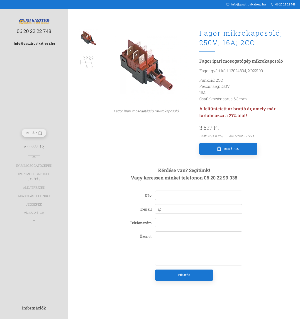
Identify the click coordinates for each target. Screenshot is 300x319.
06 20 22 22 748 (285, 4)
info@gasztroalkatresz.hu (248, 4)
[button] (34, 146)
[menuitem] (34, 165)
